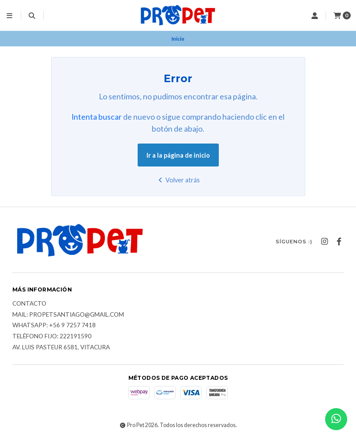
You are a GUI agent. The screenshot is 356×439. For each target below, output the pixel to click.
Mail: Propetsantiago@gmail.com (68, 315)
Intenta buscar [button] (96, 116)
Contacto (29, 304)
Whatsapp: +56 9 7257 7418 (54, 325)
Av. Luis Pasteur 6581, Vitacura (61, 347)
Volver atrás (178, 180)
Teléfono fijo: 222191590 (51, 336)
